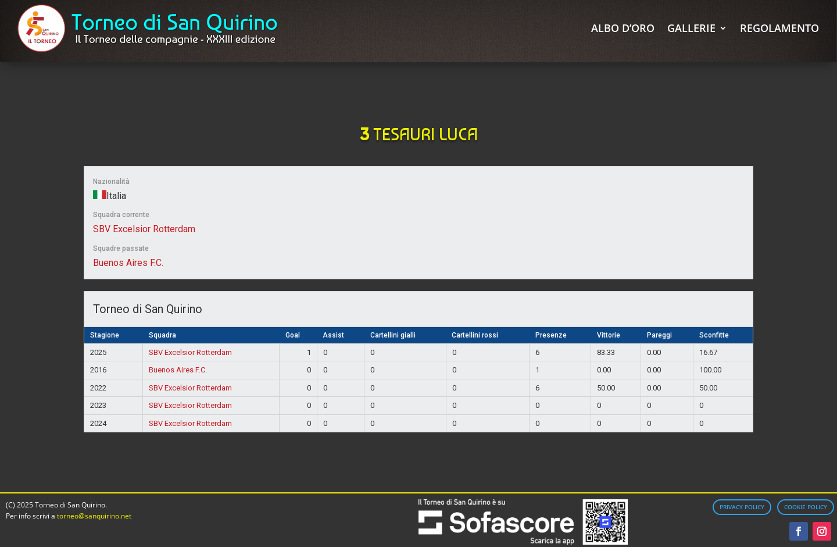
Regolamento (779, 28)
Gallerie (691, 28)
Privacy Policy (742, 507)
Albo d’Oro (622, 28)
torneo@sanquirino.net (94, 516)
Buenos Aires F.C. (128, 262)
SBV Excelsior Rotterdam (144, 229)
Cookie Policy (805, 507)
